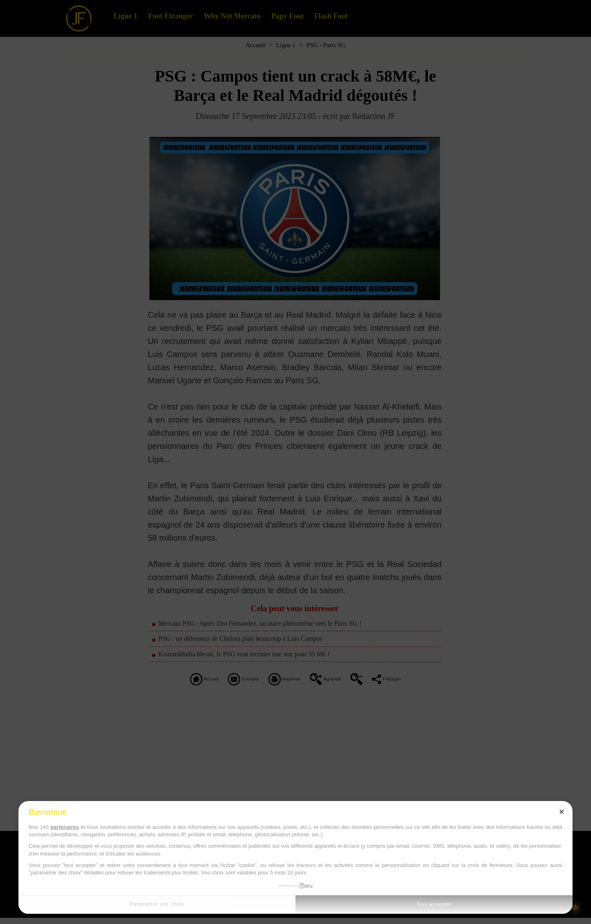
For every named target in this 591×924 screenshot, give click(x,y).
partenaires (64, 827)
